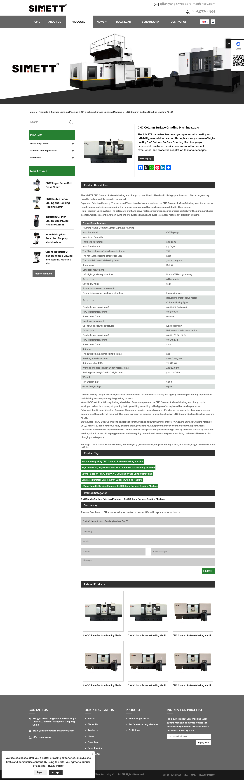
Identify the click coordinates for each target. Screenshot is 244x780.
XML (193, 774)
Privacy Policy (55, 765)
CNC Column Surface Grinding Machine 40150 (194, 685)
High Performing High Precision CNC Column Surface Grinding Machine (118, 467)
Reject (40, 772)
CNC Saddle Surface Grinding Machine (101, 499)
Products (79, 21)
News (102, 21)
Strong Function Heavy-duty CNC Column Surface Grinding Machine (117, 474)
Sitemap (176, 774)
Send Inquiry (151, 21)
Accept (55, 772)
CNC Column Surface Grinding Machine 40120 (149, 685)
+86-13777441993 (202, 11)
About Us (54, 21)
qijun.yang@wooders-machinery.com (187, 4)
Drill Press (35, 157)
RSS (185, 774)
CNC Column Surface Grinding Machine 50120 (149, 635)
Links (166, 774)
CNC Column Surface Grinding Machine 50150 (149, 112)
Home (36, 21)
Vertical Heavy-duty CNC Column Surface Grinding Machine (112, 461)
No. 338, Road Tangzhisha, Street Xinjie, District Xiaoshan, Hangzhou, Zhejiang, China (54, 721)
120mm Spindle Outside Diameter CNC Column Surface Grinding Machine (120, 486)
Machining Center (39, 143)
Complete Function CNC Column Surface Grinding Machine (112, 480)
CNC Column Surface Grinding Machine (101, 112)
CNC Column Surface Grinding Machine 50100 (104, 635)
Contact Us (179, 21)
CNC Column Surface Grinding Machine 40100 (104, 685)
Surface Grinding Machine (64, 112)
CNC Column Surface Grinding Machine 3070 (194, 635)
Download (123, 21)
